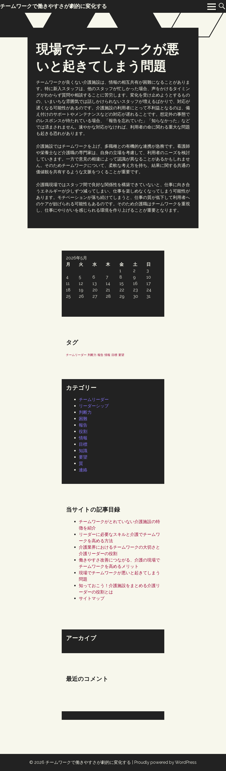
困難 (83, 418)
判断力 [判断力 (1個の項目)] (92, 354)
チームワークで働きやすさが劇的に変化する (88, 762)
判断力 (85, 412)
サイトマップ (91, 598)
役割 (83, 431)
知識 (83, 450)
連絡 (83, 469)
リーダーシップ (94, 405)
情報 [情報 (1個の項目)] (107, 354)
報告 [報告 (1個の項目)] (100, 354)
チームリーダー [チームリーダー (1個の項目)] (76, 354)
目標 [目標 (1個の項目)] (114, 354)
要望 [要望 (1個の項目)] (121, 354)
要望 (83, 457)
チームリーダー (94, 399)
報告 (83, 425)
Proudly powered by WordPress (165, 762)
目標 (83, 444)
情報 (83, 437)
